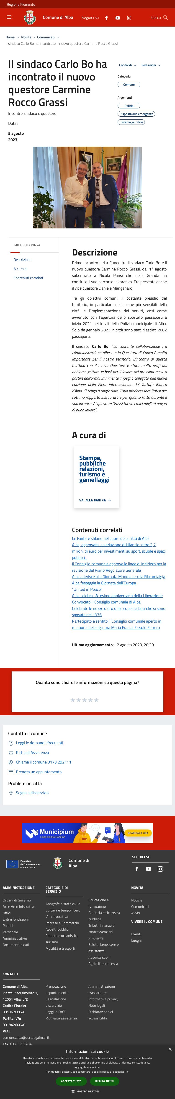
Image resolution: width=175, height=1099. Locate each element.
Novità (26, 37)
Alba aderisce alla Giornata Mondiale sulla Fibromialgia (118, 576)
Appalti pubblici (57, 929)
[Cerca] (165, 17)
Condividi (128, 65)
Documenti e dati (16, 944)
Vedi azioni (152, 65)
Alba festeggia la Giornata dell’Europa (104, 583)
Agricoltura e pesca (103, 963)
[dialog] (87, 1072)
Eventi (136, 934)
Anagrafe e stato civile (63, 903)
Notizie (136, 900)
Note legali (96, 1005)
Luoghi (136, 940)
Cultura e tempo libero (63, 910)
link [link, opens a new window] (127, 1071)
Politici (8, 925)
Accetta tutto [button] (71, 1081)
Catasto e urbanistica (62, 935)
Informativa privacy (103, 999)
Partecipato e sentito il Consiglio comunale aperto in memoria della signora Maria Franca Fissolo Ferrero (116, 624)
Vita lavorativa (57, 916)
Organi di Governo (17, 900)
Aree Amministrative (19, 906)
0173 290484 (21, 1043)
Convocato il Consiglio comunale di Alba (106, 602)
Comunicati (46, 37)
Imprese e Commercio (62, 923)
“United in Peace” (87, 589)
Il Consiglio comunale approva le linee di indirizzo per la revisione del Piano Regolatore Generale (119, 567)
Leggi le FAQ (55, 1011)
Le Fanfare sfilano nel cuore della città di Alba (110, 538)
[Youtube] (116, 17)
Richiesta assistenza (61, 1018)
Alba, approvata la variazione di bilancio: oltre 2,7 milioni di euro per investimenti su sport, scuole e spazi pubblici (119, 551)
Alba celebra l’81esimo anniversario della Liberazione (117, 596)
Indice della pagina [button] (27, 245)
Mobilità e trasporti (60, 948)
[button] (87, 1091)
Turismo (52, 942)
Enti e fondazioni (16, 919)
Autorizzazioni (99, 957)
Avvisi (136, 913)
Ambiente (95, 938)
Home (10, 37)
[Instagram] (127, 17)
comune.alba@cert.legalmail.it (26, 1037)
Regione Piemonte (21, 4)
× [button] (170, 1049)
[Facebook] (104, 17)
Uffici (7, 913)
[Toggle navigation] (9, 17)
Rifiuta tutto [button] (104, 1081)
